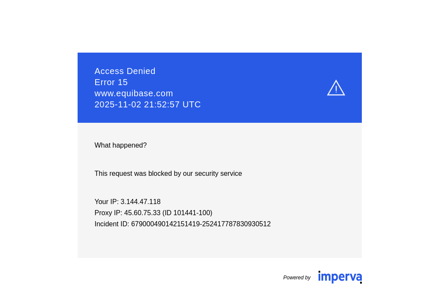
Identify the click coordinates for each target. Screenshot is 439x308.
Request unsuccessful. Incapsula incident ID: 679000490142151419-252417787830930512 (219, 154)
